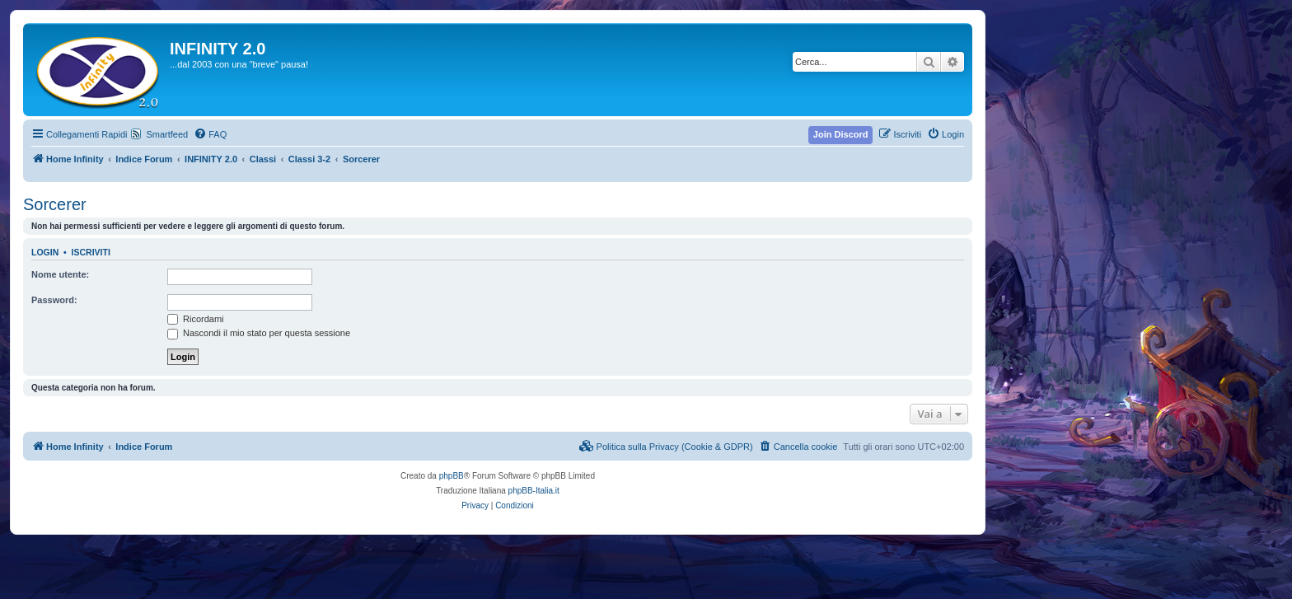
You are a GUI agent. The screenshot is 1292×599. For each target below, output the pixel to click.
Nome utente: (60, 274)
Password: (54, 300)
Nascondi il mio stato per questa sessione (258, 333)
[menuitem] (210, 134)
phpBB (451, 475)
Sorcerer (55, 204)
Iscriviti (91, 252)
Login (45, 252)
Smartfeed (167, 134)
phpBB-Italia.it (533, 490)
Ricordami (195, 319)
